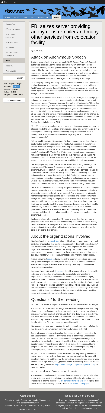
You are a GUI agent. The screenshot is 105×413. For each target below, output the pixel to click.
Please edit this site (27, 409)
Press (7, 60)
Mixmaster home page (79, 383)
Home (7, 17)
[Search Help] (9, 78)
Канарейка (10, 24)
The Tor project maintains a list (73, 381)
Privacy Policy (44, 405)
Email (16, 17)
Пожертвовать (11, 42)
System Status (20, 405)
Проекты (9, 66)
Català (15, 95)
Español (12, 84)
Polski (13, 92)
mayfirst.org (55, 241)
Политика (9, 47)
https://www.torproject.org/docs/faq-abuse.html (75, 364)
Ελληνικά (7, 95)
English (19, 84)
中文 (5, 84)
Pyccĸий (16, 86)
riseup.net (51, 259)
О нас (56, 17)
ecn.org (59, 271)
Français (15, 89)
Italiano (6, 92)
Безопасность (44, 17)
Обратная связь (12, 29)
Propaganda (10, 71)
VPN (32, 17)
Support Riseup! (14, 100)
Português (7, 86)
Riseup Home (10, 2)
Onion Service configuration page (83, 408)
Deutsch (7, 89)
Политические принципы (11, 54)
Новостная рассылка (10, 35)
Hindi (21, 95)
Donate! (8, 405)
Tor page (78, 403)
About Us (32, 405)
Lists (25, 17)
